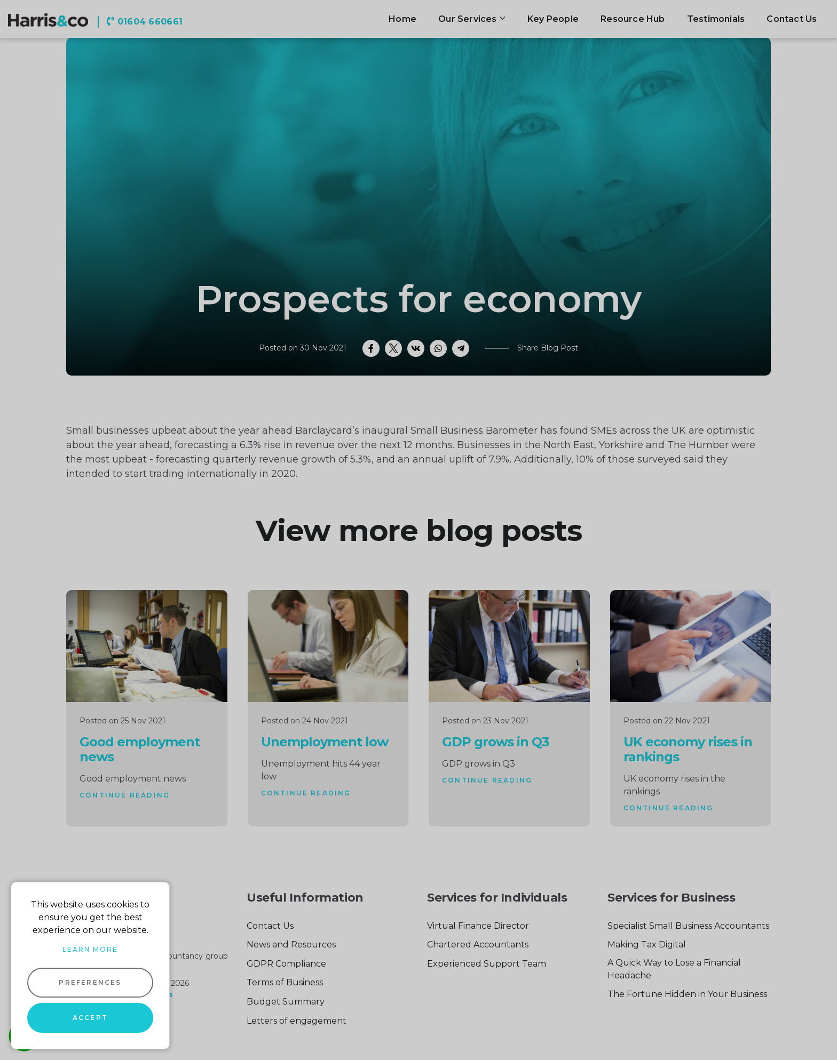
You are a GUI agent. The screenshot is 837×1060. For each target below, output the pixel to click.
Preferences (90, 982)
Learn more (90, 949)
